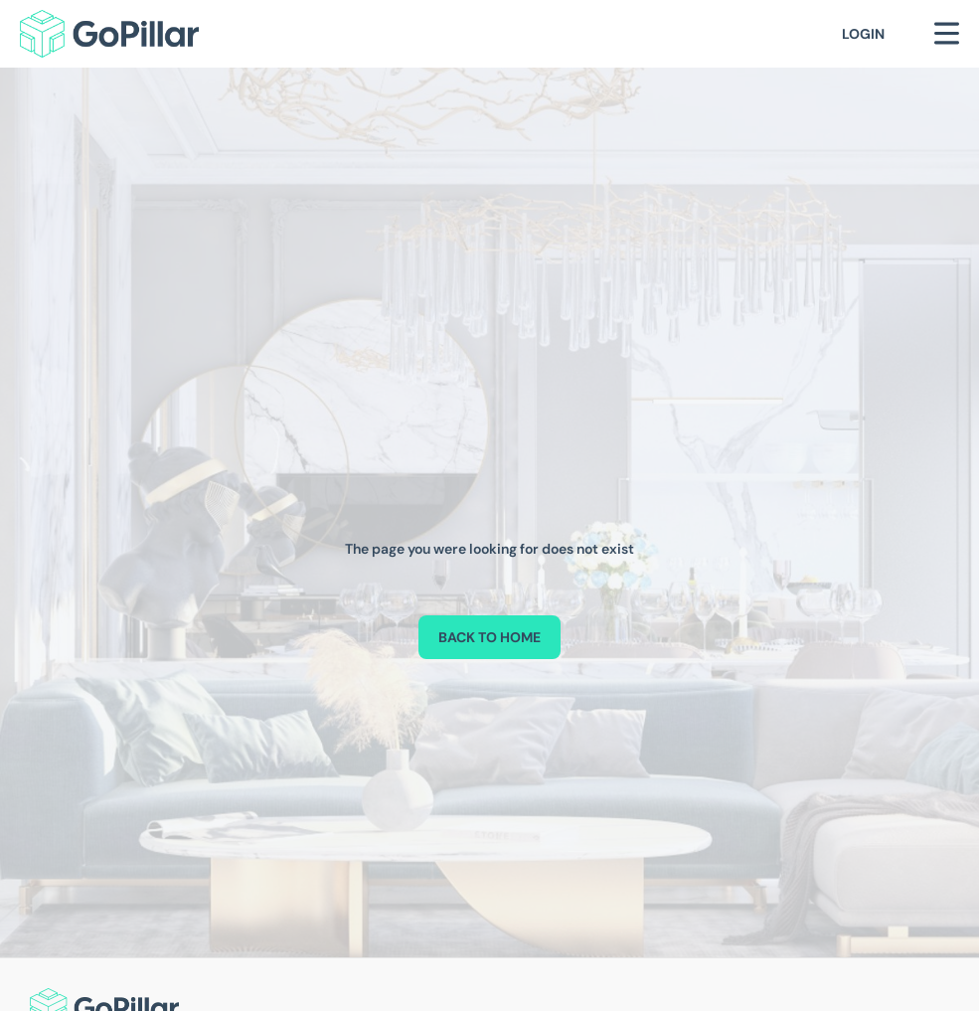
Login (863, 34)
